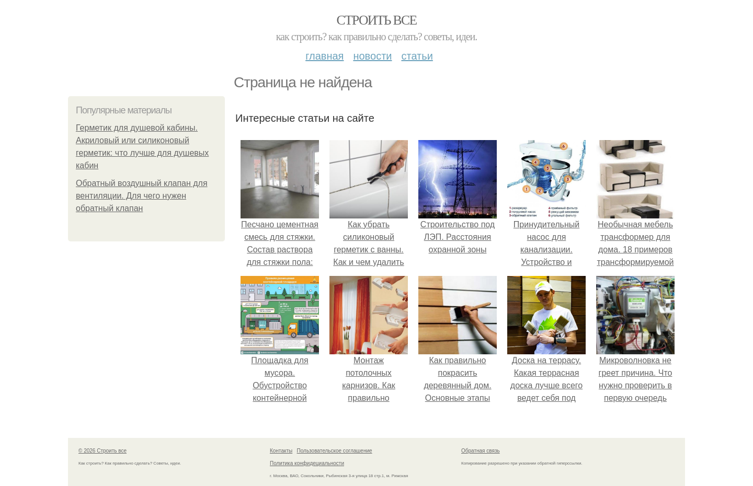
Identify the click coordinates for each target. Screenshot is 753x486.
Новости (372, 56)
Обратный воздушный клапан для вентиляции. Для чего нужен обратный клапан (142, 196)
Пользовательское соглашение (334, 451)
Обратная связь (480, 451)
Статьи (416, 56)
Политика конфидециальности (307, 463)
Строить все (376, 20)
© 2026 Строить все (102, 451)
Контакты (281, 451)
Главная (324, 56)
